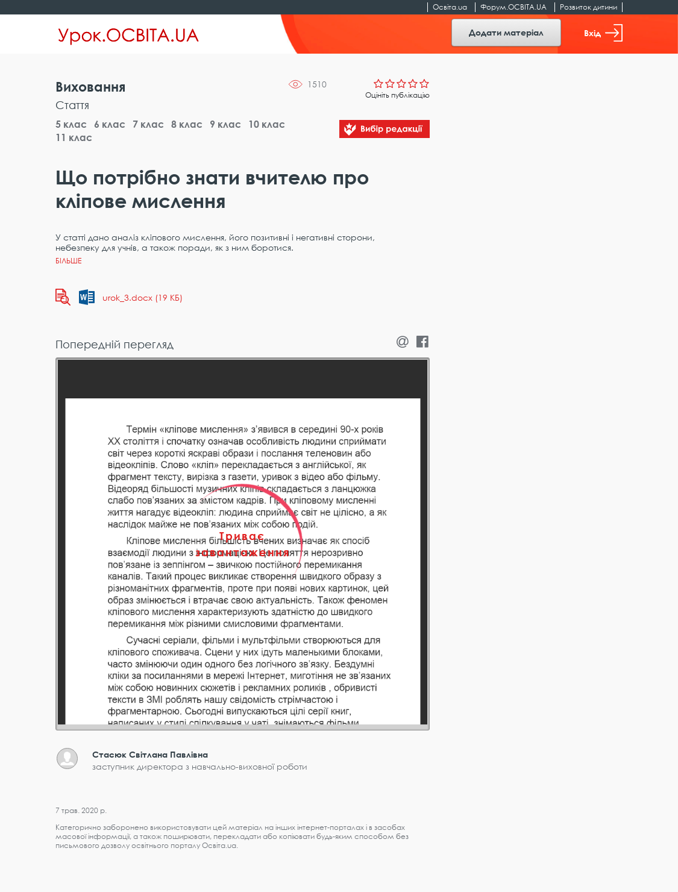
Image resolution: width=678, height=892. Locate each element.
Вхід (603, 33)
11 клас (73, 137)
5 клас (71, 124)
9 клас (225, 124)
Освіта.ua (450, 6)
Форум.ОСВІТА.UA (513, 6)
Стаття (72, 104)
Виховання (90, 86)
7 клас (148, 124)
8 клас (186, 124)
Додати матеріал (506, 32)
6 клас (109, 124)
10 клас (266, 124)
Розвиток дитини (588, 6)
